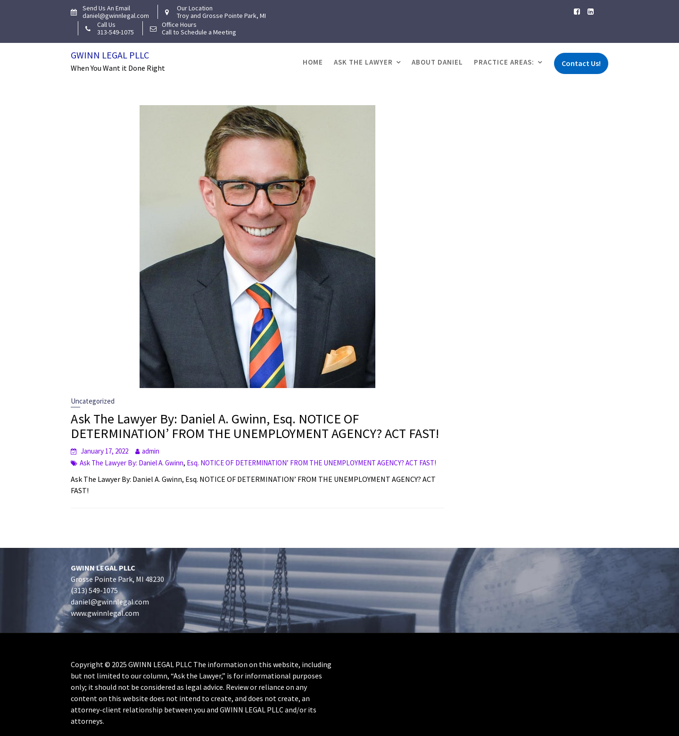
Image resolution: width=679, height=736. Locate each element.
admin (150, 451)
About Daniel (437, 62)
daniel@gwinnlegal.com (113, 601)
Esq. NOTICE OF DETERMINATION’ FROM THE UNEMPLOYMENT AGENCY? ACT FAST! (311, 462)
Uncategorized (93, 401)
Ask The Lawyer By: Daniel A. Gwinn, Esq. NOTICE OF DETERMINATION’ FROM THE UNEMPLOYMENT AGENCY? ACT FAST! (255, 426)
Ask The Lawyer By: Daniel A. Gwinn (131, 462)
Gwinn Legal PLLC (110, 55)
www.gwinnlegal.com (108, 613)
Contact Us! (581, 63)
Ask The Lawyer (363, 62)
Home (313, 62)
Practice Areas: (504, 62)
